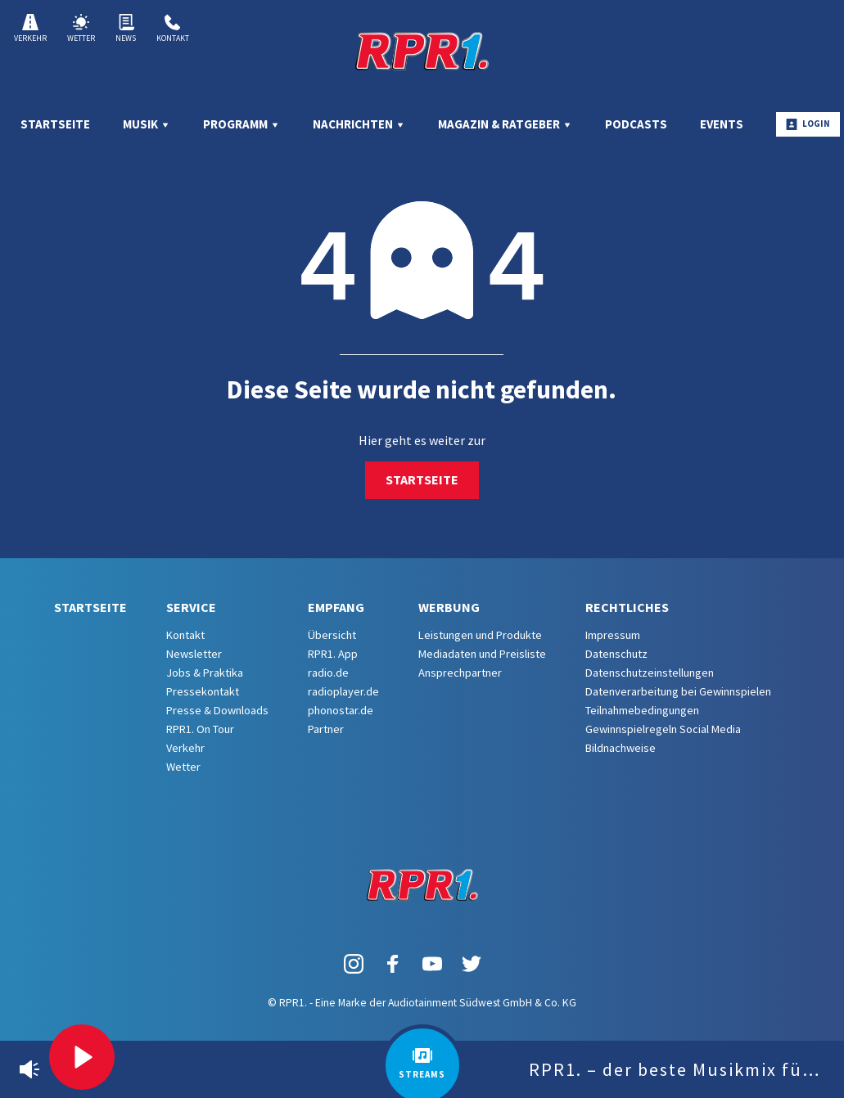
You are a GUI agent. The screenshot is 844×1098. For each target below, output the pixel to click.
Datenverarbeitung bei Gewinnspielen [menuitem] (678, 691)
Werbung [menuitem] (449, 607)
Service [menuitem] (191, 607)
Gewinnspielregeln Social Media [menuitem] (663, 729)
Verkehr (30, 28)
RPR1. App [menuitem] (333, 653)
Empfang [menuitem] (336, 607)
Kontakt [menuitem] (185, 635)
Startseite (422, 479)
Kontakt (172, 28)
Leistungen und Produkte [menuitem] (480, 635)
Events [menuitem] (721, 124)
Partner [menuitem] (326, 729)
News (125, 28)
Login (808, 124)
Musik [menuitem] (146, 124)
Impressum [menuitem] (612, 635)
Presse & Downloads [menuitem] (217, 710)
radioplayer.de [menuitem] (343, 691)
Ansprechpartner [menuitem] (460, 672)
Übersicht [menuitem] (332, 635)
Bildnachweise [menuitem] (620, 747)
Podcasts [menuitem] (636, 124)
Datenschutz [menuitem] (616, 653)
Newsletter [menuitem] (194, 653)
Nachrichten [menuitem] (359, 124)
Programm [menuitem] (241, 124)
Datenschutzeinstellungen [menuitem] (649, 672)
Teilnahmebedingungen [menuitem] (642, 710)
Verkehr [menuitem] (185, 747)
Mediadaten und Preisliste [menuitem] (482, 653)
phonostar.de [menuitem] (340, 710)
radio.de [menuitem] (328, 672)
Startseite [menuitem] (55, 124)
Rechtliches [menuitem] (627, 607)
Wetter (81, 28)
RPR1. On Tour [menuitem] (200, 729)
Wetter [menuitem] (183, 766)
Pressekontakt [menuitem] (202, 691)
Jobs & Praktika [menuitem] (204, 672)
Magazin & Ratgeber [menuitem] (505, 124)
